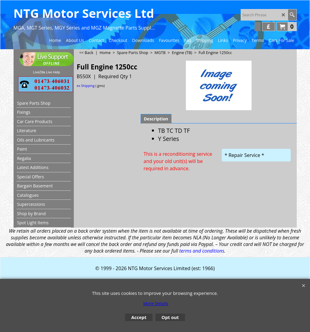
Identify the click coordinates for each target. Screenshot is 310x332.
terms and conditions (201, 250)
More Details (155, 303)
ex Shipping (86, 85)
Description (156, 119)
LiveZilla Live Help (46, 72)
